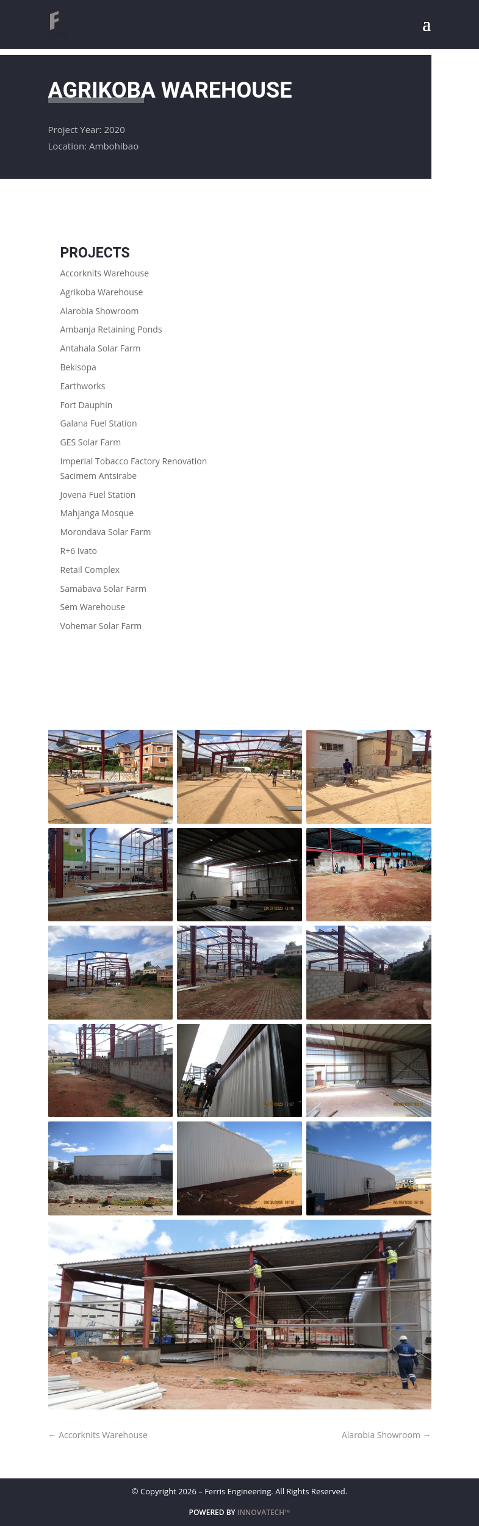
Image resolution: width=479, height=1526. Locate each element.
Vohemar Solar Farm (101, 626)
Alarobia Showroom (99, 311)
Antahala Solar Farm (100, 348)
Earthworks (83, 386)
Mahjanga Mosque (97, 513)
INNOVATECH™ (263, 1512)
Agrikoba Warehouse (101, 292)
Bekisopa (78, 367)
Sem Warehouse (93, 607)
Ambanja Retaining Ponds (111, 329)
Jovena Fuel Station (98, 494)
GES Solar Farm (90, 442)
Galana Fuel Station (98, 423)
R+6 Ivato (78, 550)
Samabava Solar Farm (103, 588)
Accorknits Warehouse (104, 273)
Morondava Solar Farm (105, 532)
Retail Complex (90, 569)
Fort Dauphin (86, 405)
